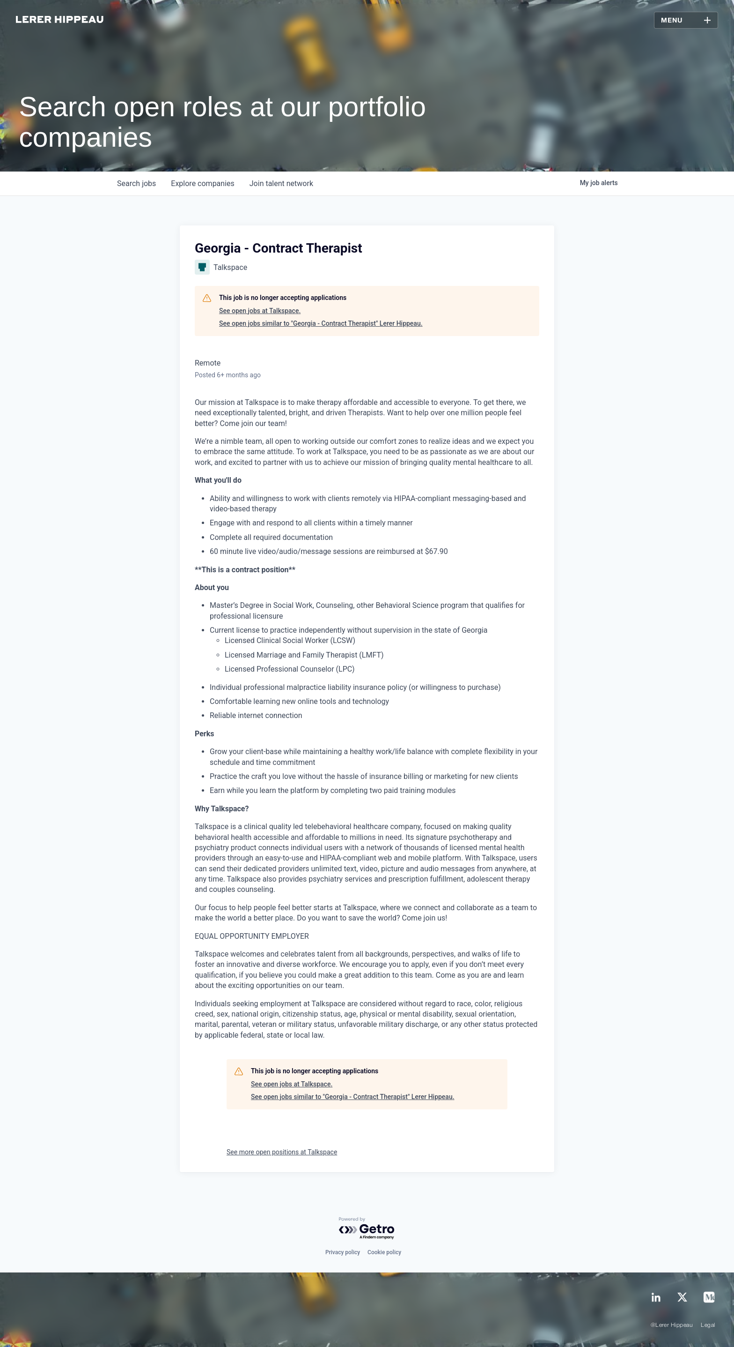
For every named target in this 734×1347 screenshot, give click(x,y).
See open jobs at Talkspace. (260, 310)
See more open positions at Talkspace (282, 1152)
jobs (136, 183)
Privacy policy (342, 1252)
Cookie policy (384, 1252)
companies (202, 183)
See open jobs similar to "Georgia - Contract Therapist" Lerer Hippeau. (321, 323)
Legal (708, 1325)
